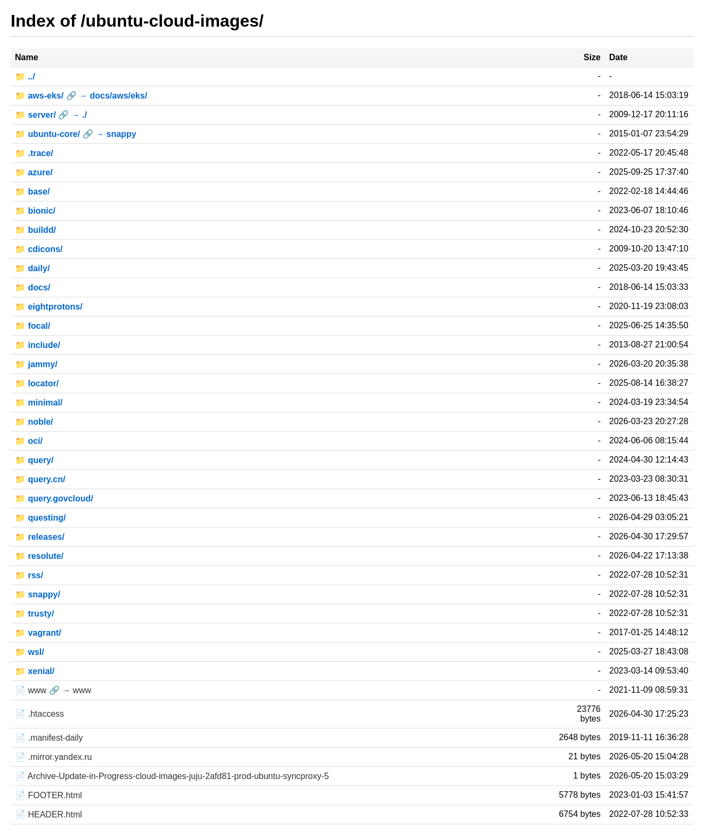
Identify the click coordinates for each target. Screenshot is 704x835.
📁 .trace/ (34, 153)
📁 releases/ (39, 536)
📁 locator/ (37, 383)
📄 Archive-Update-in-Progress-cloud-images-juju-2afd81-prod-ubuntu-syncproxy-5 (172, 776)
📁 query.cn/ (40, 479)
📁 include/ (37, 345)
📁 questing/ (40, 517)
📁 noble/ (34, 421)
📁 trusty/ (34, 613)
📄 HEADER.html (48, 814)
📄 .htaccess (39, 713)
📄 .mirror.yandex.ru (53, 756)
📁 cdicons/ (38, 249)
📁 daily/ (32, 268)
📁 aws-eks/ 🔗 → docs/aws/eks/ (81, 95)
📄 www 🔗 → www (53, 690)
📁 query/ (34, 460)
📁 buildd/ (35, 229)
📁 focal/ (32, 325)
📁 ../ (25, 76)
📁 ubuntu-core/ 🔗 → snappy (75, 134)
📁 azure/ (34, 172)
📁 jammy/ (36, 364)
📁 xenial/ (34, 671)
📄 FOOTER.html (48, 795)
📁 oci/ (29, 440)
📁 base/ (32, 191)
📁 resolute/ (39, 556)
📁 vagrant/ (38, 632)
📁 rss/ (29, 575)
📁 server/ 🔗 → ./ (51, 114)
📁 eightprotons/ (49, 306)
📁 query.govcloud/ (54, 498)
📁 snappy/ (37, 594)
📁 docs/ (32, 287)
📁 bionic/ (35, 210)
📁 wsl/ (29, 651)
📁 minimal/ (38, 402)
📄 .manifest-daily (49, 737)
